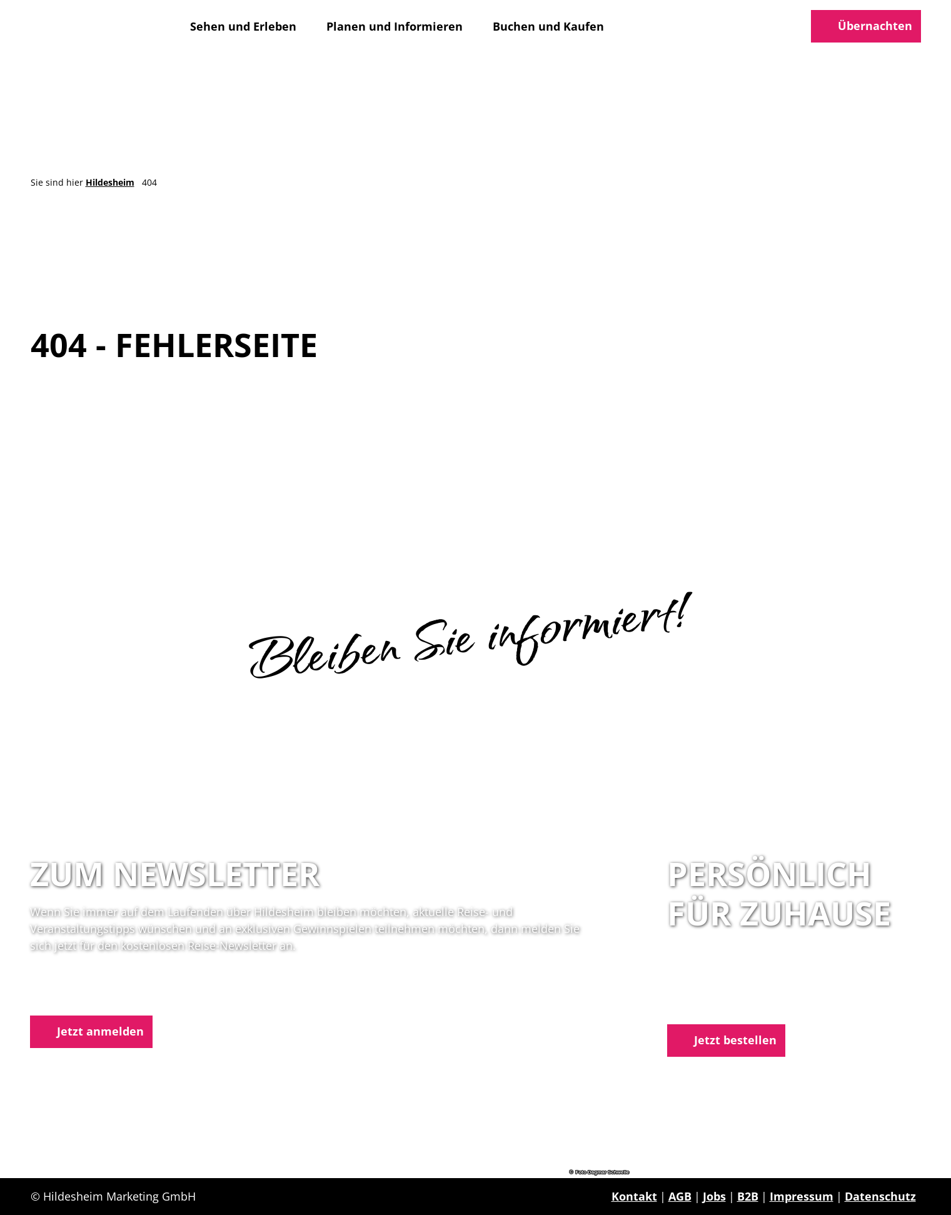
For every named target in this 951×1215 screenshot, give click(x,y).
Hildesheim (110, 182)
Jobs (714, 1196)
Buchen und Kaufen (548, 26)
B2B (747, 1196)
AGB (680, 1196)
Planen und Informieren (394, 26)
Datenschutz (880, 1196)
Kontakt (634, 1196)
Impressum (801, 1196)
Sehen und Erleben (243, 26)
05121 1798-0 (727, 987)
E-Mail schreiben (714, 1004)
